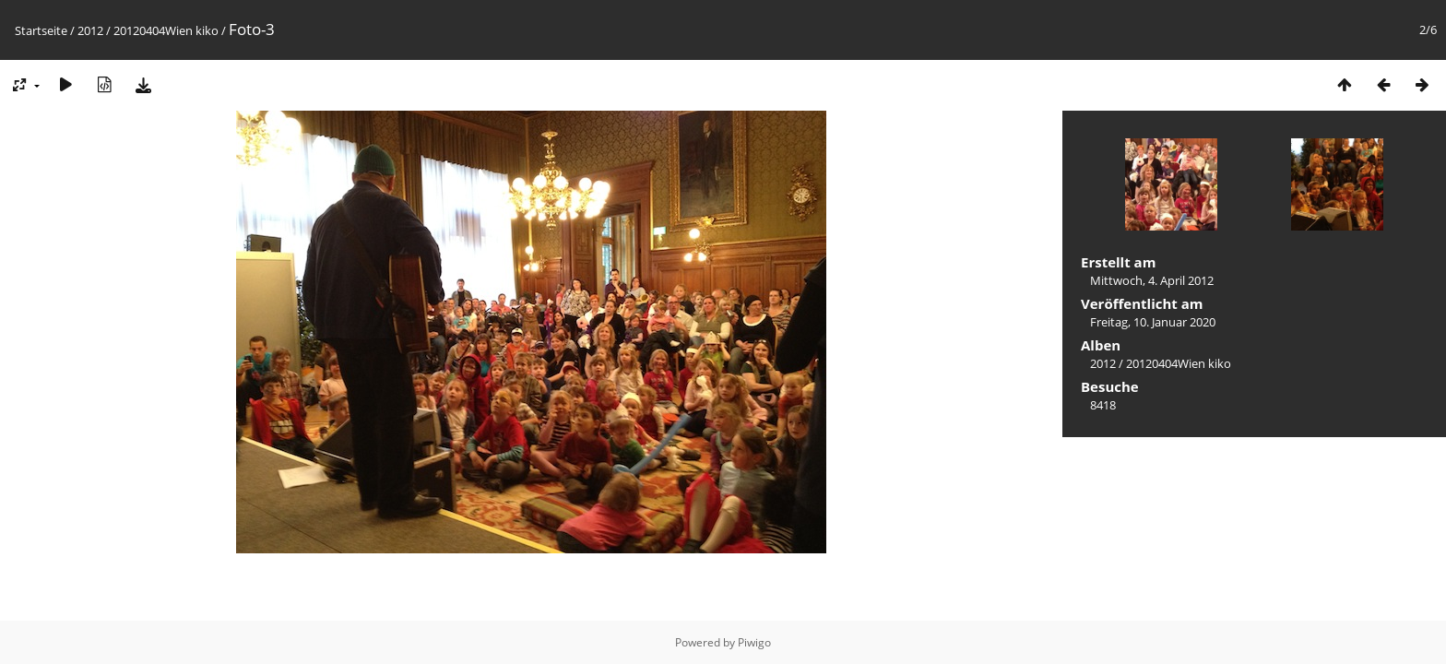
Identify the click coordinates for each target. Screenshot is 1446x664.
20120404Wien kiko (166, 30)
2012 (90, 30)
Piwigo (754, 642)
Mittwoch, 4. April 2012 (1152, 280)
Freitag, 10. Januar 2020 (1152, 322)
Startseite (41, 30)
